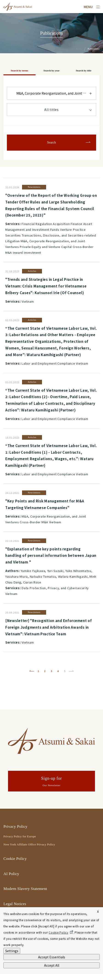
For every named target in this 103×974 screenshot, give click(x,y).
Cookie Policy (15, 858)
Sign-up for (51, 782)
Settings (11, 951)
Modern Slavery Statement (25, 889)
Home (79, 49)
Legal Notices (14, 904)
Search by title (83, 70)
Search (51, 142)
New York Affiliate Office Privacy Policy (29, 844)
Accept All (51, 965)
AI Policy (11, 874)
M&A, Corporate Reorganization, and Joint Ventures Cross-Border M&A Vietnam (56, 93)
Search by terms (19, 70)
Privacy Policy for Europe (19, 836)
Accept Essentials (51, 957)
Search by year (51, 70)
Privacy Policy (15, 826)
